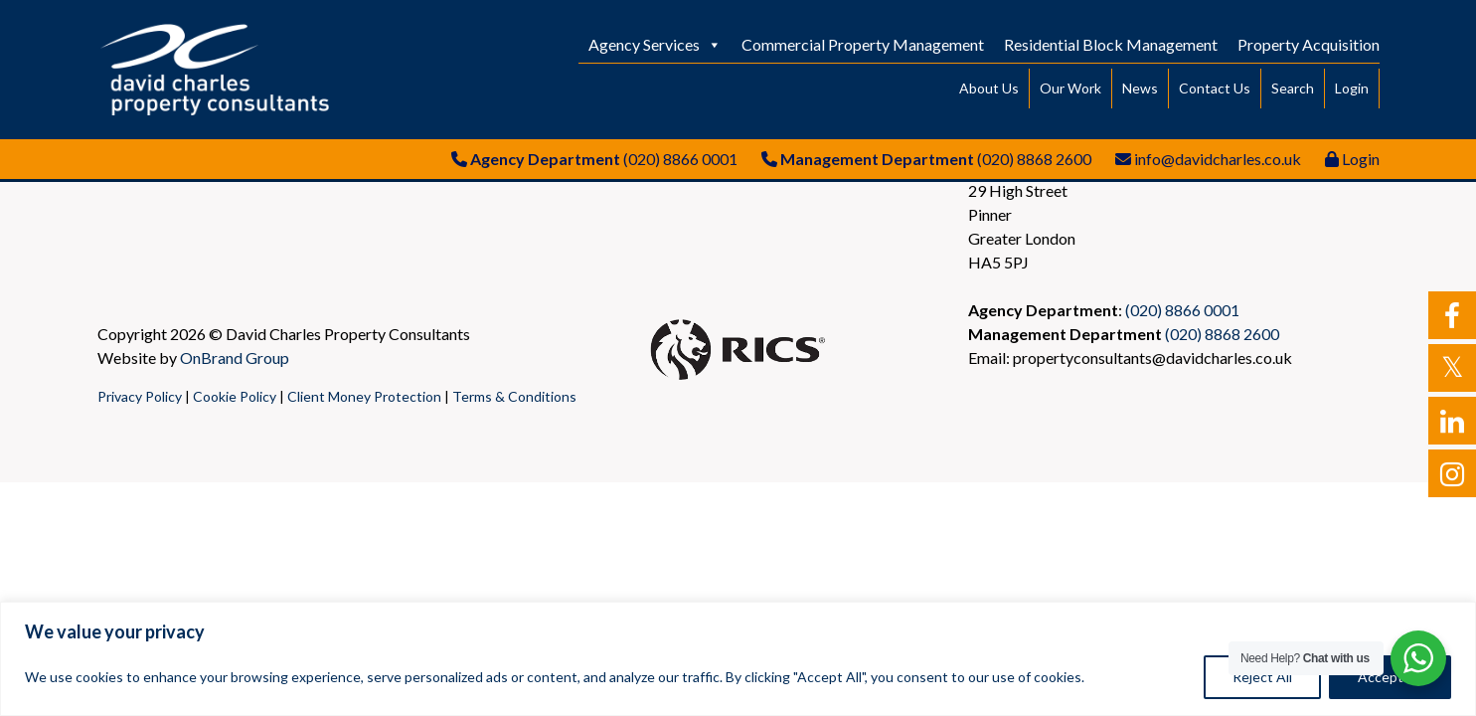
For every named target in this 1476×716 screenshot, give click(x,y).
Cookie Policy (234, 396)
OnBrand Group (234, 357)
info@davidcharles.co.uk (1217, 158)
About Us (989, 88)
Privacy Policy (139, 396)
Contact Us (1214, 88)
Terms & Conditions (514, 396)
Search (1292, 88)
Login (1352, 88)
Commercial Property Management (862, 44)
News (1140, 88)
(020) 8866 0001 (680, 158)
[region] (738, 659)
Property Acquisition (1308, 44)
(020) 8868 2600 (1034, 158)
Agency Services (655, 44)
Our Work (1070, 88)
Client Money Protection (364, 396)
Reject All (1262, 676)
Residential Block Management (1111, 44)
